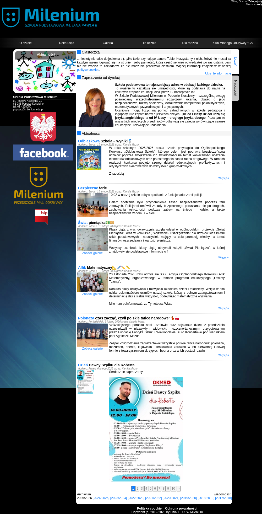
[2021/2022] (153, 498)
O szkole (25, 43)
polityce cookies (88, 70)
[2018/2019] (206, 498)
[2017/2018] (223, 498)
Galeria (108, 43)
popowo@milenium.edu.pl (28, 109)
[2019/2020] (188, 498)
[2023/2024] (118, 498)
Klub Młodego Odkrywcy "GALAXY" (232, 43)
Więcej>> (224, 178)
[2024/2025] (101, 498)
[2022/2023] (136, 498)
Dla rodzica (190, 43)
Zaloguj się (255, 1)
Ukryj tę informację (218, 73)
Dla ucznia (148, 43)
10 (173, 488)
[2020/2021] (171, 498)
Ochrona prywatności (181, 508)
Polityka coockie (149, 508)
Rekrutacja (66, 43)
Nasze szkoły (254, 4)
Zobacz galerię (92, 253)
